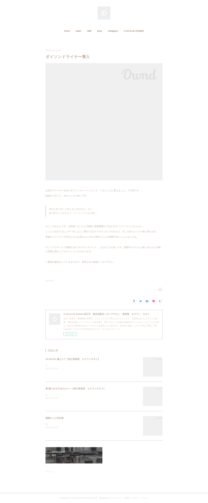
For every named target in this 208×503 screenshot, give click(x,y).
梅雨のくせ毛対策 (55, 418)
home (67, 31)
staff (89, 31)
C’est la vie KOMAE (134, 31)
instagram (113, 31)
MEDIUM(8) (50, 281)
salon (78, 31)
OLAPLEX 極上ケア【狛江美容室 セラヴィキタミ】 (73, 359)
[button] (67, 31)
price (99, 31)
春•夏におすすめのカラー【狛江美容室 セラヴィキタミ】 (75, 388)
